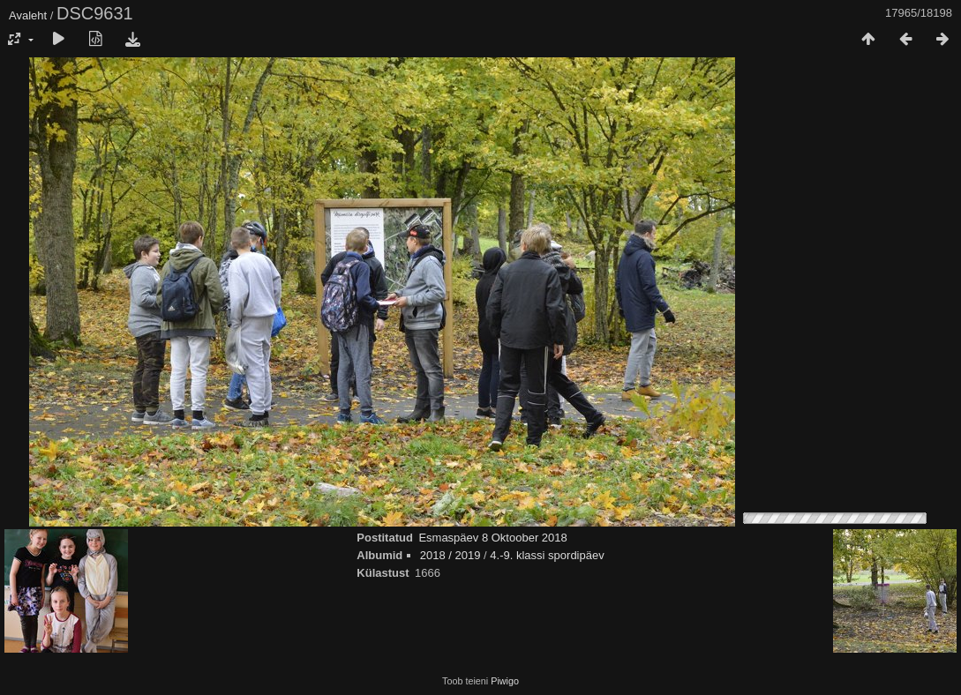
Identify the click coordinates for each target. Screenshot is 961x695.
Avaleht (28, 15)
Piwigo (505, 681)
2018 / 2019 (450, 555)
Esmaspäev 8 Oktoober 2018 (492, 537)
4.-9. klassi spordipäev (547, 555)
